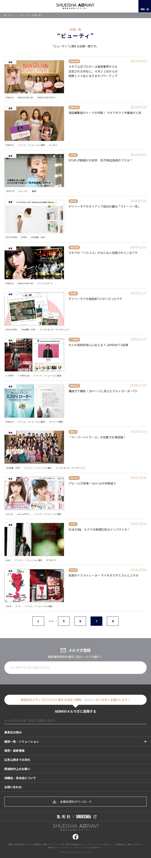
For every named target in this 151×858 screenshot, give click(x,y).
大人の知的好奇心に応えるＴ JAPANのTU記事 (98, 345)
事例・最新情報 (14, 750)
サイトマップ (77, 847)
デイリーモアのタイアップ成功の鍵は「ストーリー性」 (104, 206)
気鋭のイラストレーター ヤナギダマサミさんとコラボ (103, 575)
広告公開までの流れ (17, 760)
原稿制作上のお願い (17, 769)
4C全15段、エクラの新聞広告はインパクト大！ (99, 529)
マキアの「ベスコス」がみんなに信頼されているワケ (103, 253)
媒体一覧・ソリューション (21, 741)
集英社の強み (13, 732)
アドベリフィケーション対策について (100, 844)
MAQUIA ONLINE (25, 97)
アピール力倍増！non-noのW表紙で (92, 483)
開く (7, 6)
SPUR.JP (10, 191)
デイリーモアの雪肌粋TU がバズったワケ (95, 299)
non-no (9, 514)
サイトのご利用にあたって (94, 847)
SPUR (8, 606)
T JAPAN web (24, 375)
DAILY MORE (11, 237)
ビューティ (23, 191)
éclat (8, 560)
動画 (34, 191)
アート (18, 606)
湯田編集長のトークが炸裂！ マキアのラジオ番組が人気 (104, 113)
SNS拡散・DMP (38, 237)
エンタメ (53, 145)
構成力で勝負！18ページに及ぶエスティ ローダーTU (102, 391)
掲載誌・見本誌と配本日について (19, 844)
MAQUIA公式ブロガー (47, 97)
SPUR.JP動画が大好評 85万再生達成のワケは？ (100, 160)
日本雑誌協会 (120, 844)
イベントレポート (45, 283)
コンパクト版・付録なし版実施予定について (70, 844)
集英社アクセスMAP (134, 844)
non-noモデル (23, 514)
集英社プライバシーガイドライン (59, 847)
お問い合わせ (13, 787)
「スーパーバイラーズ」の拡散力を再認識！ (97, 437)
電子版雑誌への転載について (42, 844)
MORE (24, 237)
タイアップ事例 (56, 421)
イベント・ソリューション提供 (31, 145)
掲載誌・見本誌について (20, 778)
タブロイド (51, 560)
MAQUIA (9, 97)
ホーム (11, 15)
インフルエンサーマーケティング (54, 329)
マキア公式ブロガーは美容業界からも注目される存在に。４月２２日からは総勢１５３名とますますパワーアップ (93, 71)
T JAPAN (10, 375)
